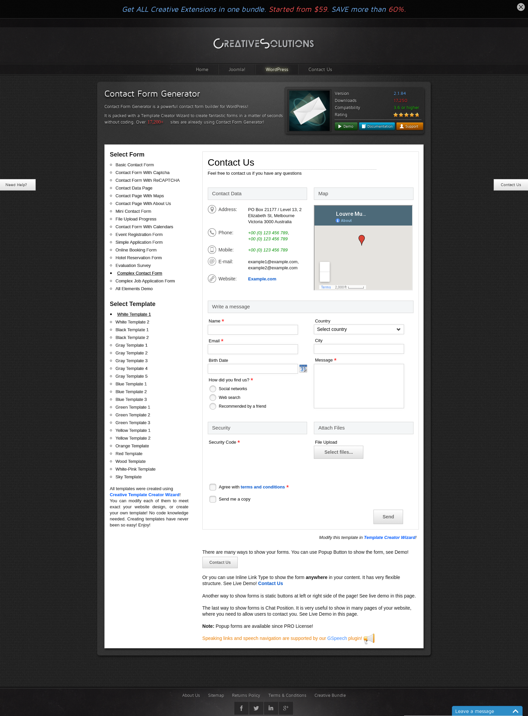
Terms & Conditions (287, 695)
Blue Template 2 (131, 391)
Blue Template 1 (131, 383)
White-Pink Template (136, 469)
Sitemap (216, 695)
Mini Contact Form (133, 211)
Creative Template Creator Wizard (144, 494)
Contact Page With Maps (140, 195)
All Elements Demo (134, 288)
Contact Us (320, 69)
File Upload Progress (136, 218)
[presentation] (259, 459)
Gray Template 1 (131, 345)
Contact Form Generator (152, 93)
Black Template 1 (132, 329)
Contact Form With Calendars (144, 226)
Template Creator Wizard (390, 537)
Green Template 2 (133, 414)
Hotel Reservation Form (139, 257)
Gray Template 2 (131, 352)
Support (408, 126)
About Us (191, 695)
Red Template (129, 453)
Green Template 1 (133, 407)
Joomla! (237, 69)
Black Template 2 (132, 337)
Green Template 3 (133, 422)
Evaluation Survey (133, 265)
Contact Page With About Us (143, 203)
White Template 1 (134, 314)
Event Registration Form (139, 234)
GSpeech (337, 638)
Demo (345, 126)
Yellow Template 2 (133, 438)
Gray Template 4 (131, 368)
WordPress (277, 69)
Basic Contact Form (135, 164)
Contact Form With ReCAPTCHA (148, 180)
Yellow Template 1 (133, 430)
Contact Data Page (134, 188)
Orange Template (132, 445)
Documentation (377, 126)
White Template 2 (132, 322)
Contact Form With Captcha (142, 172)
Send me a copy (235, 499)
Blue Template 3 (131, 399)
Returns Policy (246, 695)
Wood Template (131, 461)
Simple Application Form (139, 242)
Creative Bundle (330, 695)
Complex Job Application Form (145, 280)
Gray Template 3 (131, 360)
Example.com (262, 278)
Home (202, 69)
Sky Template (129, 476)
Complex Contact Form (139, 273)
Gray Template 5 (131, 376)
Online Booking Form (136, 249)
